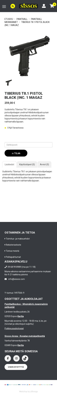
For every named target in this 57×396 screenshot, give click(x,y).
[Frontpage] (28, 6)
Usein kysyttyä (16, 367)
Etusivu (9, 19)
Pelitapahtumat (13, 257)
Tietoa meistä (12, 251)
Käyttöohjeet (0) (27, 164)
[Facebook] (8, 358)
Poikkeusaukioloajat (14, 328)
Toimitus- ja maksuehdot (18, 238)
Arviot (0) (44, 164)
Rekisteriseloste (13, 245)
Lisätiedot (9, 164)
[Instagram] (16, 358)
